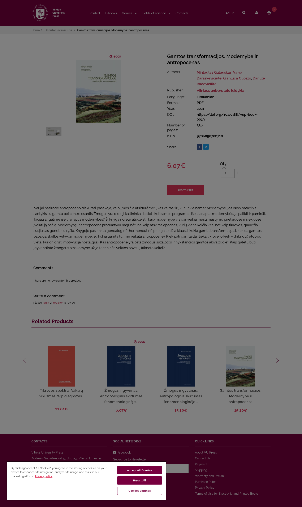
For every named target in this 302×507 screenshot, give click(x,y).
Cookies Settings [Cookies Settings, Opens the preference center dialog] (140, 490)
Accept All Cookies (139, 470)
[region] (86, 480)
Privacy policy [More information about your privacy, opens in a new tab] (43, 476)
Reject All (139, 480)
